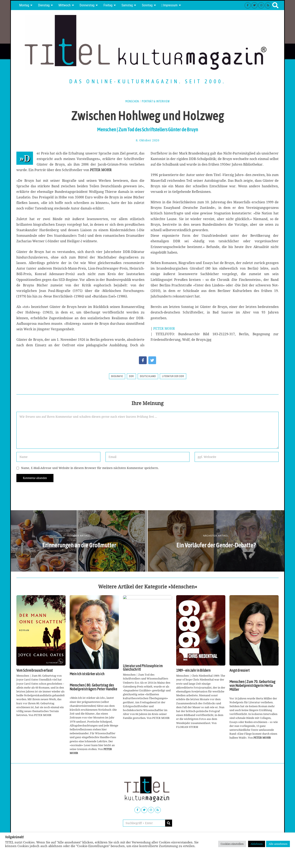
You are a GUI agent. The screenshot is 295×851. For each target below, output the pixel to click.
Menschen (132, 101)
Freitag (107, 5)
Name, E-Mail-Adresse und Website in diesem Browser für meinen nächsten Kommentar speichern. (90, 468)
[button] (168, 823)
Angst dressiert (239, 670)
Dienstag (44, 5)
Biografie (117, 376)
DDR (131, 376)
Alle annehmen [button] (278, 844)
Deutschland (148, 376)
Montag (24, 5)
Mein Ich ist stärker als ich (87, 674)
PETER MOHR (164, 328)
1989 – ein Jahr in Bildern (193, 670)
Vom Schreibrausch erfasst (34, 670)
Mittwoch (65, 5)
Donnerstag (87, 5)
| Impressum (170, 5)
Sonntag (147, 5)
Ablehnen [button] (257, 844)
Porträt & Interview (156, 101)
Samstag (127, 5)
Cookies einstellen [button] (232, 844)
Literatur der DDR (173, 376)
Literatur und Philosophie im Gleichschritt (143, 668)
